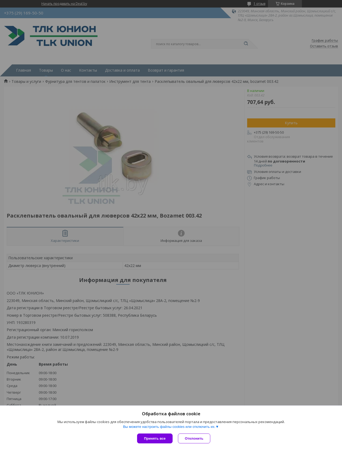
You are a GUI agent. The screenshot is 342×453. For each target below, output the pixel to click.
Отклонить (194, 438)
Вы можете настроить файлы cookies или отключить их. (169, 427)
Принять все (155, 438)
